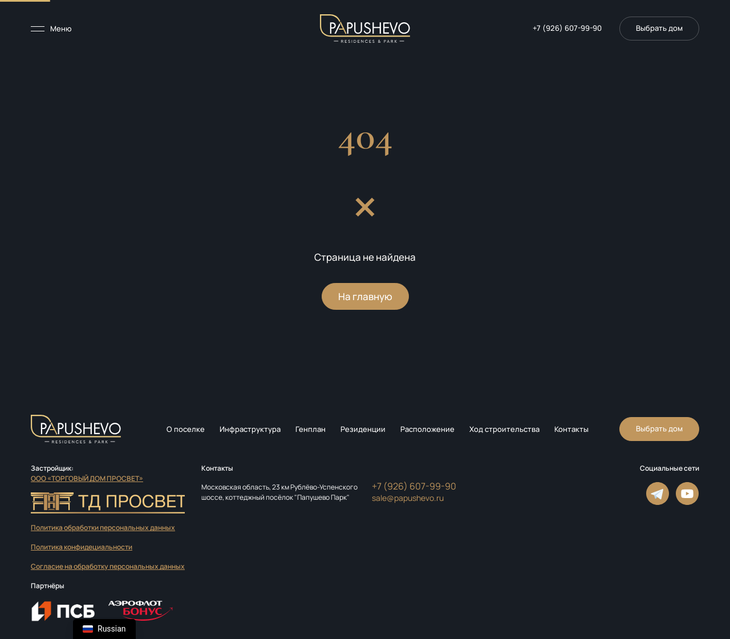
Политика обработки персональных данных (103, 527)
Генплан (310, 429)
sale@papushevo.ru (408, 497)
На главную (365, 296)
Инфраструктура (250, 429)
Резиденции (363, 429)
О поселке (186, 429)
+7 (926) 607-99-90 (567, 28)
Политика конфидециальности (81, 547)
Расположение (427, 429)
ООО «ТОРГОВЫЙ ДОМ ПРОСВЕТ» (87, 478)
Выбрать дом (659, 428)
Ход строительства (504, 429)
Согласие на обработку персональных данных (108, 566)
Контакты (571, 429)
